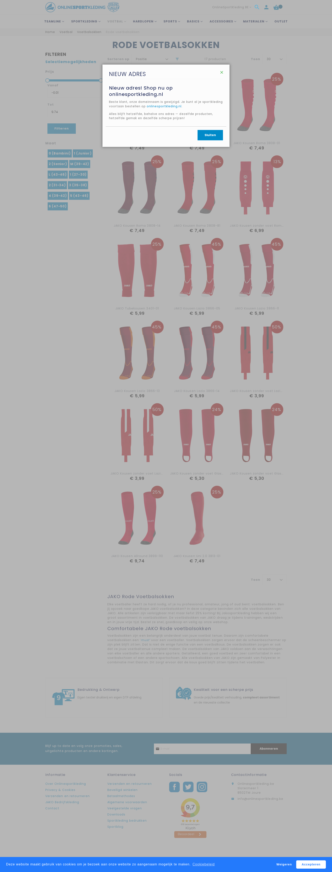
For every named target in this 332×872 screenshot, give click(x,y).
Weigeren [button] (284, 864)
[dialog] (166, 436)
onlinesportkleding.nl (186, 129)
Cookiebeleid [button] (203, 864)
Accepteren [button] (311, 864)
